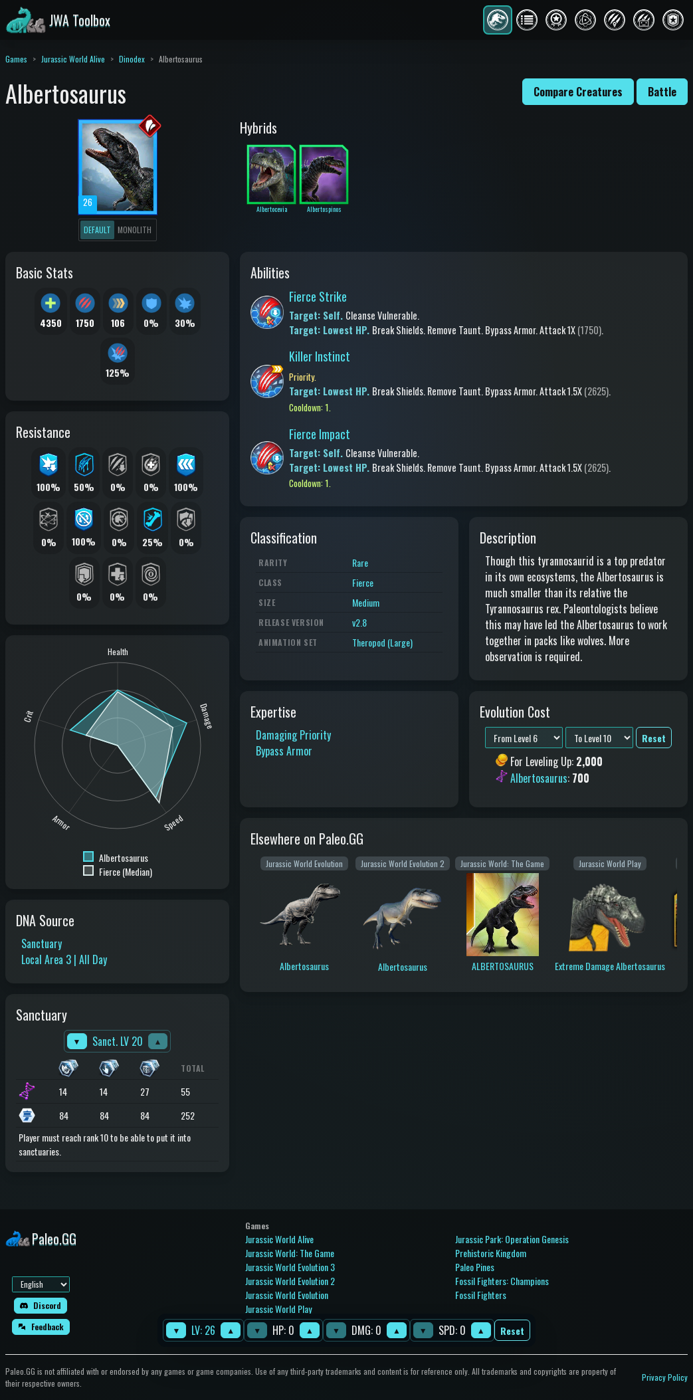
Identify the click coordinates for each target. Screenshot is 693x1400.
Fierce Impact (319, 434)
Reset (512, 1331)
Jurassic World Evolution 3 (290, 1267)
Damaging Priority (293, 735)
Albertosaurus (538, 778)
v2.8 (359, 622)
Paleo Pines (474, 1267)
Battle (662, 92)
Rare (360, 562)
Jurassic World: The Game (289, 1253)
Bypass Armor (284, 751)
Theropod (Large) (382, 642)
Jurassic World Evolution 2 (290, 1281)
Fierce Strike (318, 296)
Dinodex (132, 58)
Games (16, 58)
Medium (365, 602)
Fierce (362, 582)
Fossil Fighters (480, 1295)
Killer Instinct (319, 356)
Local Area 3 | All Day (64, 959)
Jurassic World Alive (73, 58)
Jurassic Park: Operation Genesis (512, 1239)
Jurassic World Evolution (286, 1295)
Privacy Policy (665, 1377)
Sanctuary (41, 943)
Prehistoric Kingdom (490, 1253)
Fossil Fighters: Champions (502, 1281)
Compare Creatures (578, 92)
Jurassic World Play (278, 1309)
